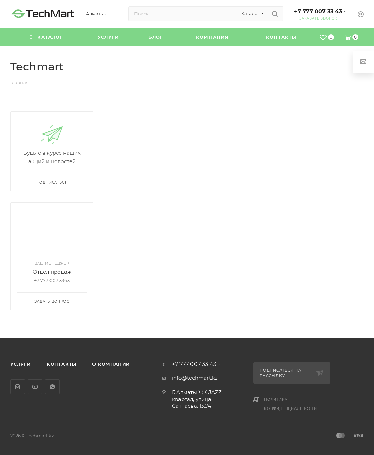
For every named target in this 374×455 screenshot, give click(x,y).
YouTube (35, 386)
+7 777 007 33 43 (318, 11)
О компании (111, 364)
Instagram (17, 386)
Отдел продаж (52, 272)
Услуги (20, 364)
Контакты (61, 364)
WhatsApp (52, 386)
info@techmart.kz (195, 378)
